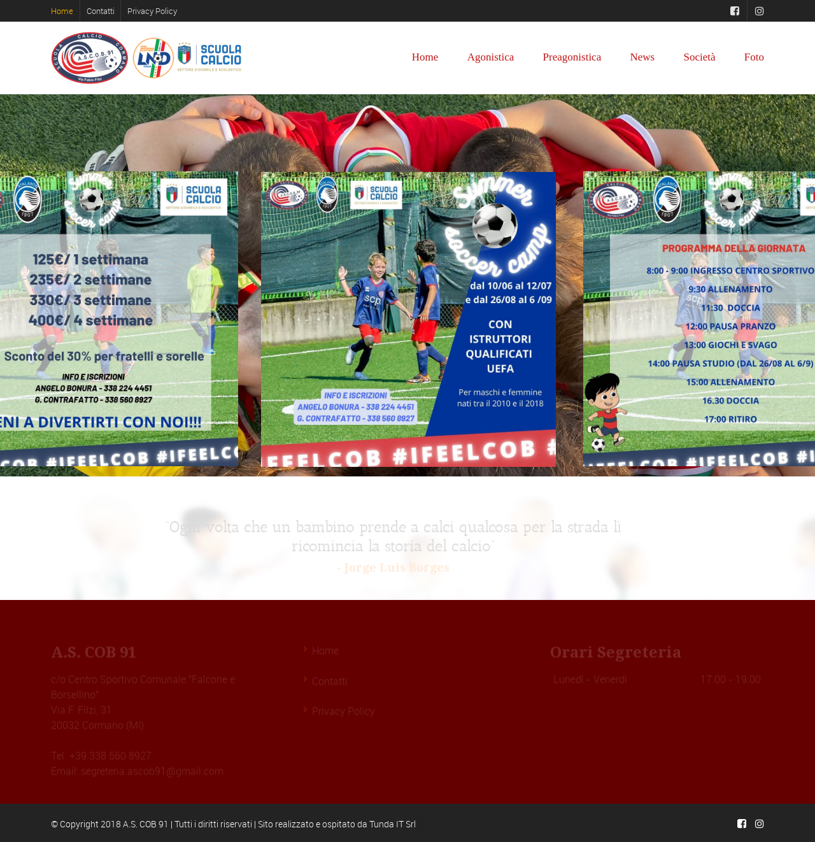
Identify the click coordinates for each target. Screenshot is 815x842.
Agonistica (490, 57)
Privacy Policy (152, 11)
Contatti (101, 11)
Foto (754, 57)
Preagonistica (572, 57)
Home (62, 11)
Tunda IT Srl (392, 824)
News (642, 57)
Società (699, 57)
